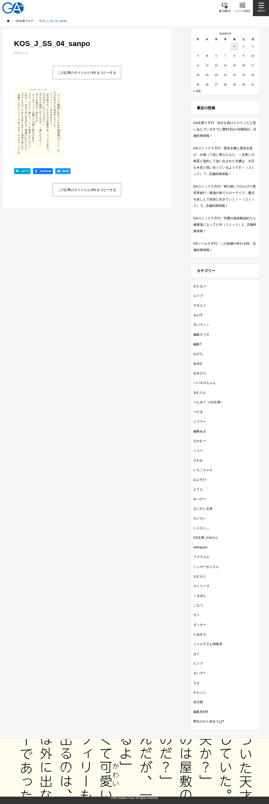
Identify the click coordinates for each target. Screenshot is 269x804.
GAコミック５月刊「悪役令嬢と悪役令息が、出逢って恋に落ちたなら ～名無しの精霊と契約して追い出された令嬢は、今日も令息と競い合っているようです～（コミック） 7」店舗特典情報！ (224, 161)
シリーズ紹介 (91, 753)
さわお (198, 460)
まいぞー (199, 673)
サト (196, 615)
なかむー (199, 441)
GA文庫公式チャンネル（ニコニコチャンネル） (152, 769)
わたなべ (199, 286)
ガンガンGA (231, 753)
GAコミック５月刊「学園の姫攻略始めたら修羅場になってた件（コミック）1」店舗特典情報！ (224, 224)
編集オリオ (201, 334)
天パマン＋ (201, 325)
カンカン (199, 518)
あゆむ (198, 363)
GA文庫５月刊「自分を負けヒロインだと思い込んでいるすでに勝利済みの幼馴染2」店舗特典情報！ (224, 129)
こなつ (198, 605)
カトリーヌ (201, 586)
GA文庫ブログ (121, 753)
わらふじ (199, 692)
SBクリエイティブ (30, 769)
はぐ (196, 653)
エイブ (198, 296)
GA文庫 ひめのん (205, 537)
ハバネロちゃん (204, 383)
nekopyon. (200, 547)
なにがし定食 (203, 508)
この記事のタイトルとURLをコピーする (87, 72)
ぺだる (198, 412)
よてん (198, 489)
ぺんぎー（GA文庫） (208, 402)
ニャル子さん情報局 (207, 644)
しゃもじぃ (201, 528)
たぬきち (199, 634)
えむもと (199, 576)
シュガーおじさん (206, 566)
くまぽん (199, 595)
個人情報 (235, 769)
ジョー (198, 450)
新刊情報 (35, 753)
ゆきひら (199, 373)
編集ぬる (199, 431)
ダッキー (199, 624)
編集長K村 (200, 711)
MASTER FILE (207, 769)
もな (196, 682)
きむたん (199, 392)
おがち (198, 354)
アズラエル (201, 557)
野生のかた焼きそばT (208, 721)
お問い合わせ (129, 777)
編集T (197, 344)
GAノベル (177, 753)
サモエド (199, 305)
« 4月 (197, 91)
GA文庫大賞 (151, 753)
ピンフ (198, 663)
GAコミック (203, 753)
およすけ (199, 479)
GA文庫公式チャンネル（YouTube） (81, 769)
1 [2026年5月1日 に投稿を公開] (234, 46)
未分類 (198, 702)
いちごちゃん (203, 470)
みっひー (199, 499)
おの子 (198, 315)
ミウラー (199, 421)
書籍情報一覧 (61, 753)
